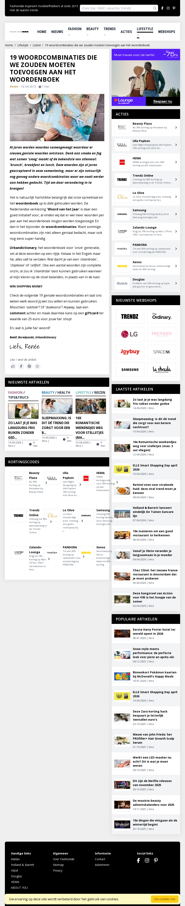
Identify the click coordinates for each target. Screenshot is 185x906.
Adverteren (102, 865)
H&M (14, 870)
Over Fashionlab (63, 859)
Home (41, 32)
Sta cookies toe (164, 899)
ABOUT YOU (19, 888)
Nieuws (57, 32)
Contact (100, 859)
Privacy (57, 870)
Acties (126, 32)
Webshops (166, 32)
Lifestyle (145, 31)
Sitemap (58, 865)
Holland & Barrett (22, 865)
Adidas (15, 859)
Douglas (16, 876)
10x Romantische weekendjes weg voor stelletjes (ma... (90, 428)
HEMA (15, 882)
